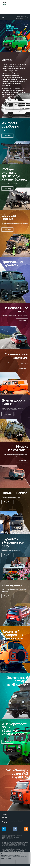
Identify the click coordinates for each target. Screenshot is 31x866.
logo (4, 3)
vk (15, 829)
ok (26, 829)
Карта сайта (4, 817)
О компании (4, 814)
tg (4, 829)
